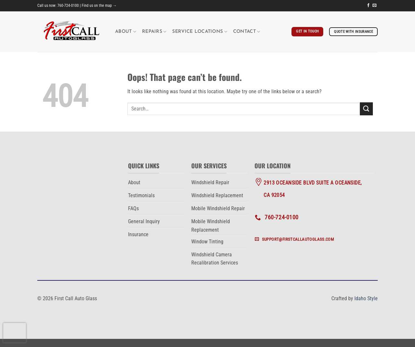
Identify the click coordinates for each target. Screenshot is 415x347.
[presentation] (14, 332)
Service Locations (199, 32)
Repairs (154, 32)
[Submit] (366, 108)
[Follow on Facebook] (368, 5)
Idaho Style (366, 298)
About (125, 32)
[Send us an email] (374, 5)
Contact (246, 32)
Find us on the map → (99, 5)
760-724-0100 (68, 5)
